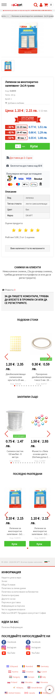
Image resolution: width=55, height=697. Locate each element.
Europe (29, 676)
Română (27, 666)
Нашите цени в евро (11, 577)
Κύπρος (18, 687)
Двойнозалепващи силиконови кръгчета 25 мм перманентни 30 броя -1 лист (16, 377)
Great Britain (34, 687)
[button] (14, 385)
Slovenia (42, 682)
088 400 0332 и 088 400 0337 (41, 10)
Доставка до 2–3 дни (21, 157)
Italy (42, 677)
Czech (42, 671)
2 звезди (20, 230)
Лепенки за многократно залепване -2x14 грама (15, 531)
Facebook (8, 642)
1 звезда (14, 230)
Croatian (27, 671)
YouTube (8, 653)
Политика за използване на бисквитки (19, 591)
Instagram (8, 647)
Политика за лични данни (13, 588)
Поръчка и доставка (11, 602)
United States (13, 692)
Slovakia (26, 682)
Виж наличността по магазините (27, 248)
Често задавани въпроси (13, 609)
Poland (12, 682)
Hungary (14, 677)
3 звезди (26, 230)
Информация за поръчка (13, 605)
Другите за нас (8, 598)
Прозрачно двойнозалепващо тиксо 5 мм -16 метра (41, 377)
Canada (30, 692)
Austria (13, 671)
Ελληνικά (12, 666)
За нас (4, 581)
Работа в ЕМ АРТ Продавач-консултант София (23, 613)
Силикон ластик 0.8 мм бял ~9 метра (15, 454)
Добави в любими (14, 103)
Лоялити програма (10, 595)
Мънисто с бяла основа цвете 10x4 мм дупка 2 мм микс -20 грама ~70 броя (40, 454)
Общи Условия (8, 584)
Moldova (44, 692)
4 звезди (32, 230)
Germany (43, 666)
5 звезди (38, 230)
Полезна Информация (12, 627)
